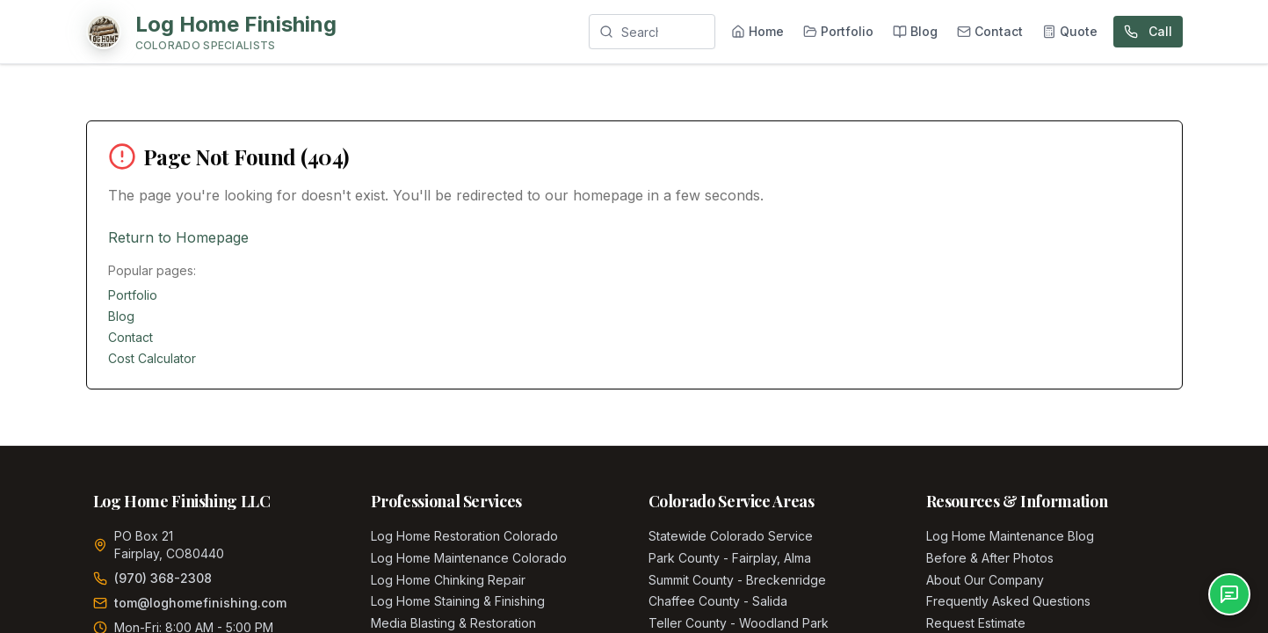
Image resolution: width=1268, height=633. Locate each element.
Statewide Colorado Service (730, 535)
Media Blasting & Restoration (453, 622)
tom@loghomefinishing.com (200, 602)
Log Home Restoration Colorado (464, 535)
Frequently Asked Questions (1008, 600)
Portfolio (132, 294)
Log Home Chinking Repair (448, 579)
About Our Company (985, 579)
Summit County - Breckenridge (737, 579)
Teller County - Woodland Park (738, 622)
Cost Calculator (152, 358)
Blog (121, 316)
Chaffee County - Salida (717, 600)
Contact (130, 337)
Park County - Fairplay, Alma (729, 557)
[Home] (211, 32)
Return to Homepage (178, 237)
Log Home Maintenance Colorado (469, 557)
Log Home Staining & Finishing (458, 600)
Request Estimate (975, 622)
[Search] (652, 31)
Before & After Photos (990, 557)
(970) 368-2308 (163, 578)
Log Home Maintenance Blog (1010, 535)
